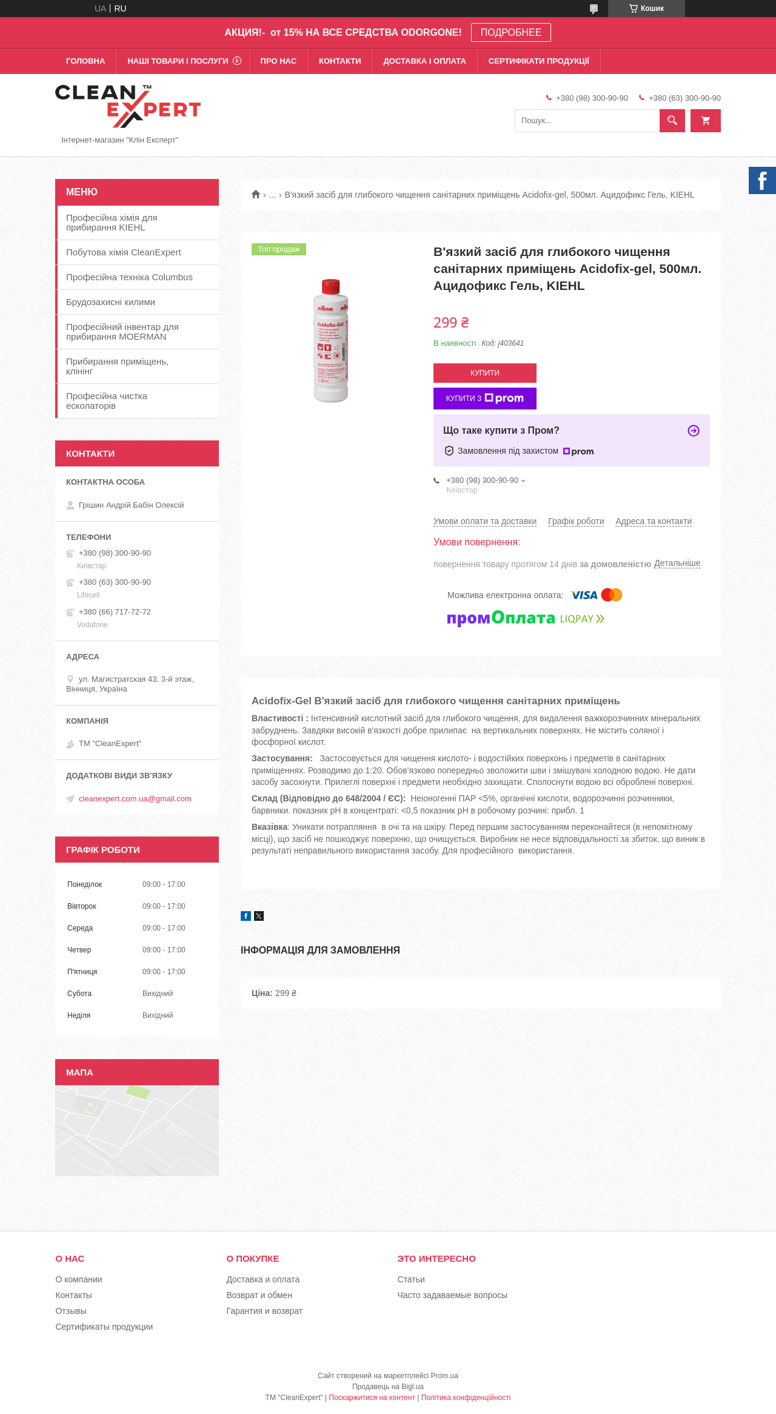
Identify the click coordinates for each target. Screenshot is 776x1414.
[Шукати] (672, 120)
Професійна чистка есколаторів (106, 401)
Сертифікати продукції (539, 61)
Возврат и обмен (259, 1295)
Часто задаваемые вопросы (452, 1295)
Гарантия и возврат (264, 1311)
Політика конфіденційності (466, 1397)
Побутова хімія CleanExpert (123, 252)
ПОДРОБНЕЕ (511, 32)
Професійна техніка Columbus (129, 277)
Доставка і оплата (425, 61)
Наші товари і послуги (177, 61)
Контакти (340, 61)
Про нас (278, 61)
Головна (85, 61)
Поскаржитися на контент (372, 1397)
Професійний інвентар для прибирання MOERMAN (122, 332)
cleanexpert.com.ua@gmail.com (135, 798)
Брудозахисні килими (110, 302)
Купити (485, 373)
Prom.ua (444, 1376)
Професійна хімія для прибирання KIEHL (112, 222)
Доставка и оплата (262, 1279)
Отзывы (70, 1311)
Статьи (410, 1279)
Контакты (73, 1295)
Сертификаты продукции (104, 1327)
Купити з (485, 398)
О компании (78, 1279)
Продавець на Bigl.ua (388, 1386)
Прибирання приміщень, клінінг (117, 366)
